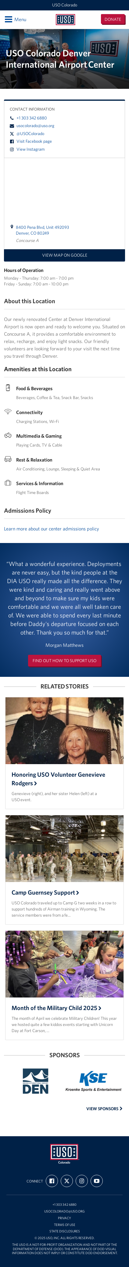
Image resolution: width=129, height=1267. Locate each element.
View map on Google (64, 255)
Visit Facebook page (31, 141)
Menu (15, 19)
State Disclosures (64, 1231)
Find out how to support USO (64, 660)
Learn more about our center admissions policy (51, 529)
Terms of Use (64, 1225)
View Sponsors (104, 1108)
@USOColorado (27, 133)
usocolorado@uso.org (32, 125)
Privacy (64, 1218)
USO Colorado (64, 5)
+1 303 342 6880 (28, 118)
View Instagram (27, 149)
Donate (113, 19)
